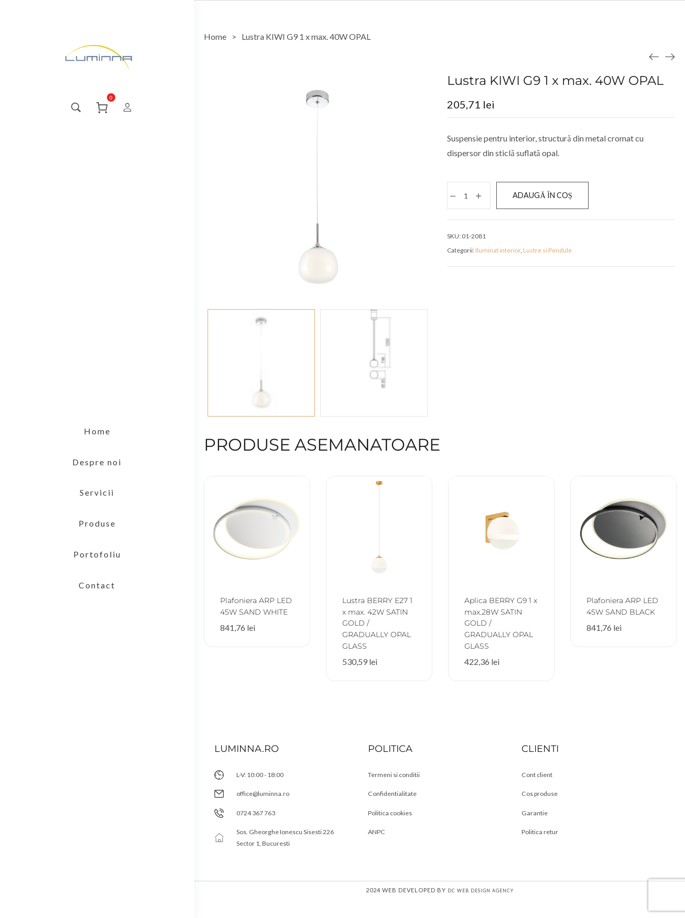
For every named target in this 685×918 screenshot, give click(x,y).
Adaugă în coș (562, 197)
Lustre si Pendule (547, 254)
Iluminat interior (497, 254)
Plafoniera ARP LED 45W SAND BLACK (621, 611)
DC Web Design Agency (480, 908)
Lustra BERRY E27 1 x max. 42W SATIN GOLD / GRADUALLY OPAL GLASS (374, 628)
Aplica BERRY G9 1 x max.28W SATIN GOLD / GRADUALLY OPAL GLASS (500, 622)
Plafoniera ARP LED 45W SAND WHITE (255, 611)
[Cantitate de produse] (468, 197)
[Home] (215, 36)
